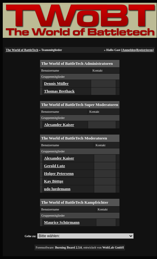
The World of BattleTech (22, 50)
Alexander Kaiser (59, 124)
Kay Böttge (53, 181)
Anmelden (129, 50)
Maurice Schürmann (61, 222)
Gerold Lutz (54, 165)
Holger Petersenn (59, 173)
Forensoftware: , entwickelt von (80, 247)
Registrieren (144, 50)
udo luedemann (57, 188)
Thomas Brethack (59, 91)
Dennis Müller (56, 83)
